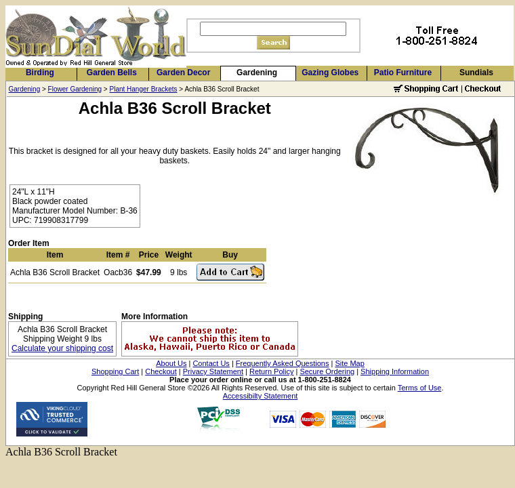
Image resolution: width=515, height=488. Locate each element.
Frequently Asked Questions (282, 363)
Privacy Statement (213, 371)
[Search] (273, 29)
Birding (40, 72)
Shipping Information (394, 371)
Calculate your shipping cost (62, 348)
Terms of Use (420, 388)
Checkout (160, 371)
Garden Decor (183, 72)
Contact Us (210, 363)
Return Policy (271, 371)
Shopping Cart (115, 371)
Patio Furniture (403, 72)
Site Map (349, 363)
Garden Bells (112, 72)
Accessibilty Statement (260, 396)
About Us (171, 363)
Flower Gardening (75, 89)
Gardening (256, 72)
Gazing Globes (330, 72)
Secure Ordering (327, 371)
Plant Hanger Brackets (144, 89)
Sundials (476, 72)
